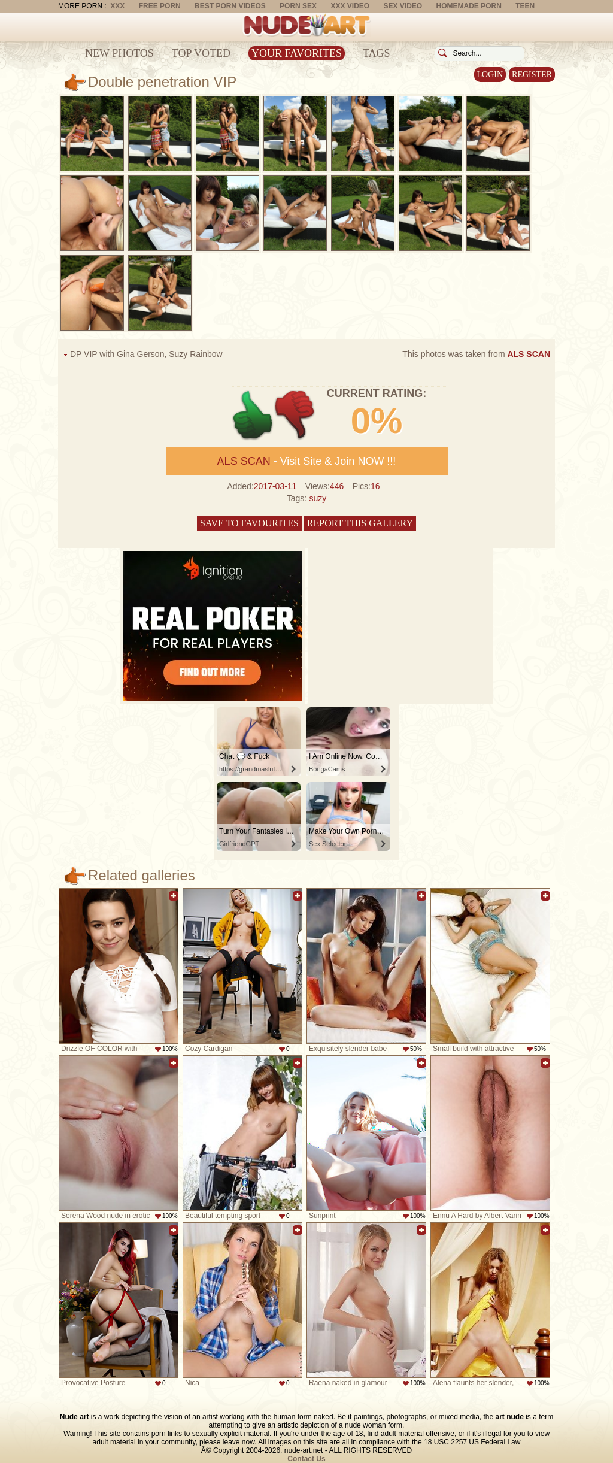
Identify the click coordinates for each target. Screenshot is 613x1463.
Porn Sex (298, 6)
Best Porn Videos (230, 6)
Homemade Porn (469, 6)
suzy (318, 498)
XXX (117, 6)
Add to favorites (173, 896)
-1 (295, 415)
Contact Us (306, 1459)
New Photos (119, 53)
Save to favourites (249, 523)
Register (532, 74)
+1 (253, 415)
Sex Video (402, 6)
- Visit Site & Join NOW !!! (306, 461)
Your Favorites (296, 53)
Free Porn (160, 6)
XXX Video (349, 6)
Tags (376, 53)
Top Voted (201, 53)
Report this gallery (360, 523)
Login (490, 74)
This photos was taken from (476, 354)
